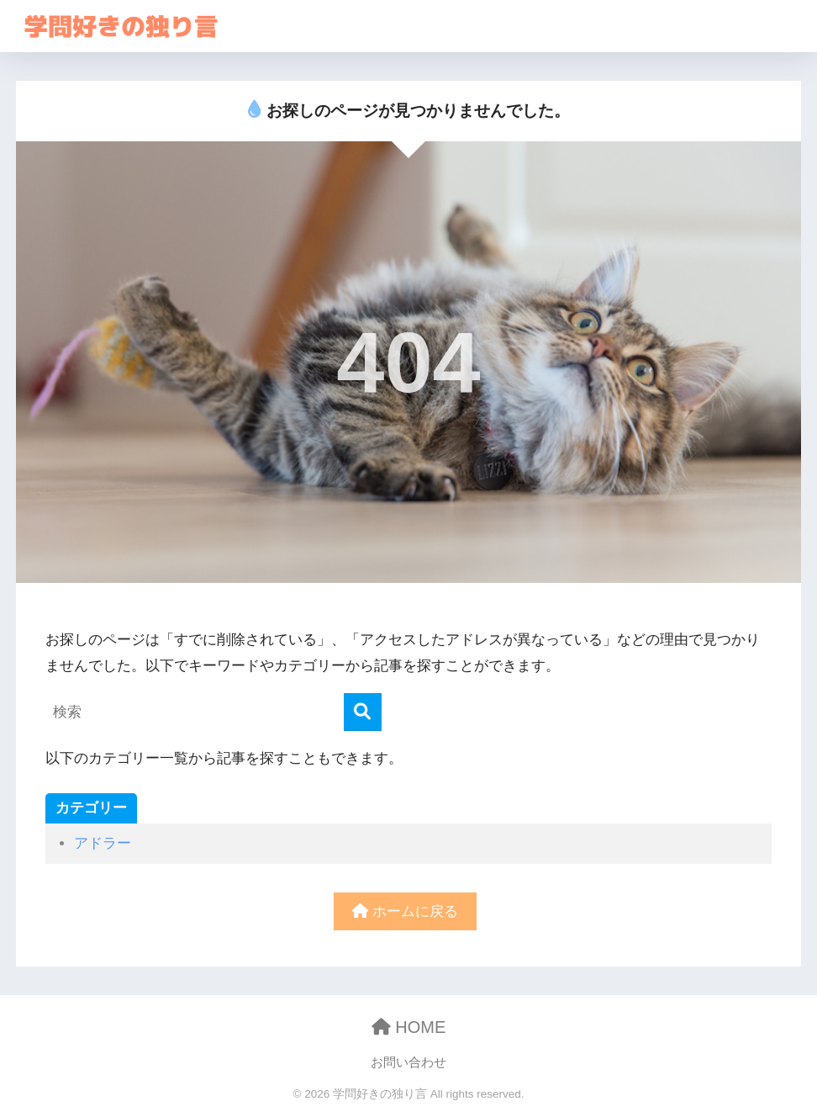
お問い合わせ (408, 1062)
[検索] (363, 712)
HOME (409, 1027)
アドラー (102, 843)
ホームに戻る (405, 911)
